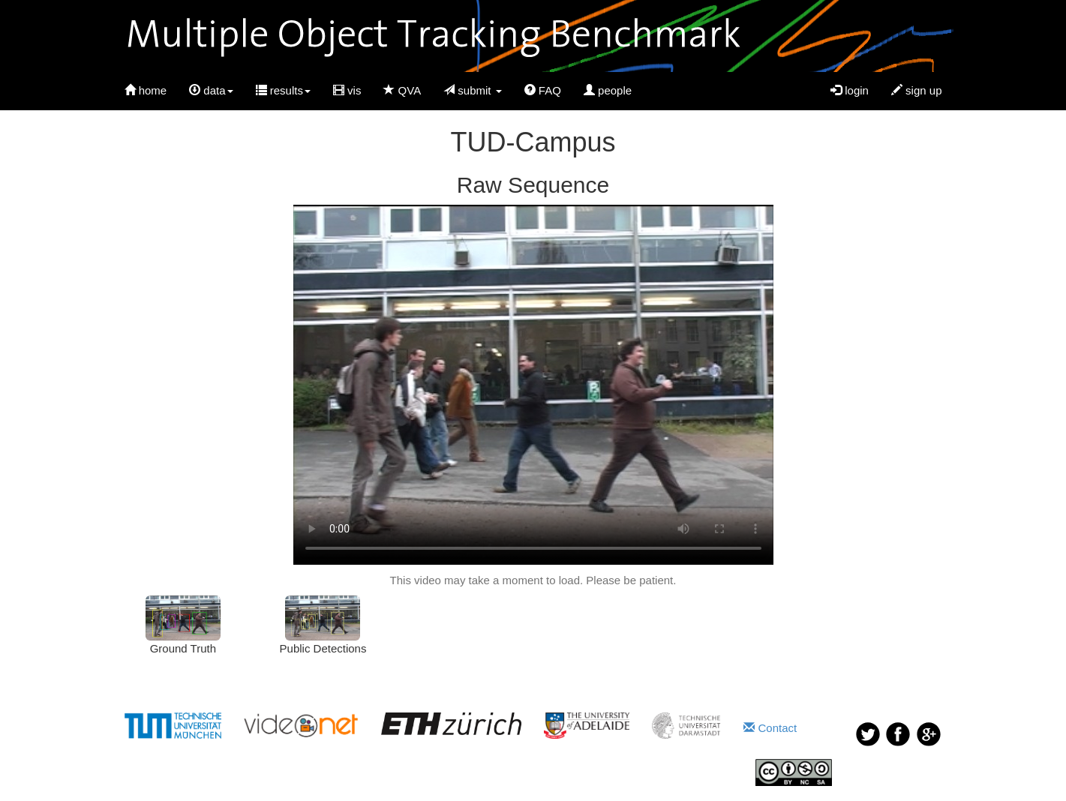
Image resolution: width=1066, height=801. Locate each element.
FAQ (542, 90)
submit (472, 90)
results (283, 90)
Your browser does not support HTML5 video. (533, 385)
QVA (402, 90)
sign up (916, 90)
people (608, 90)
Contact (770, 728)
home (146, 90)
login (849, 90)
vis (347, 90)
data (211, 90)
